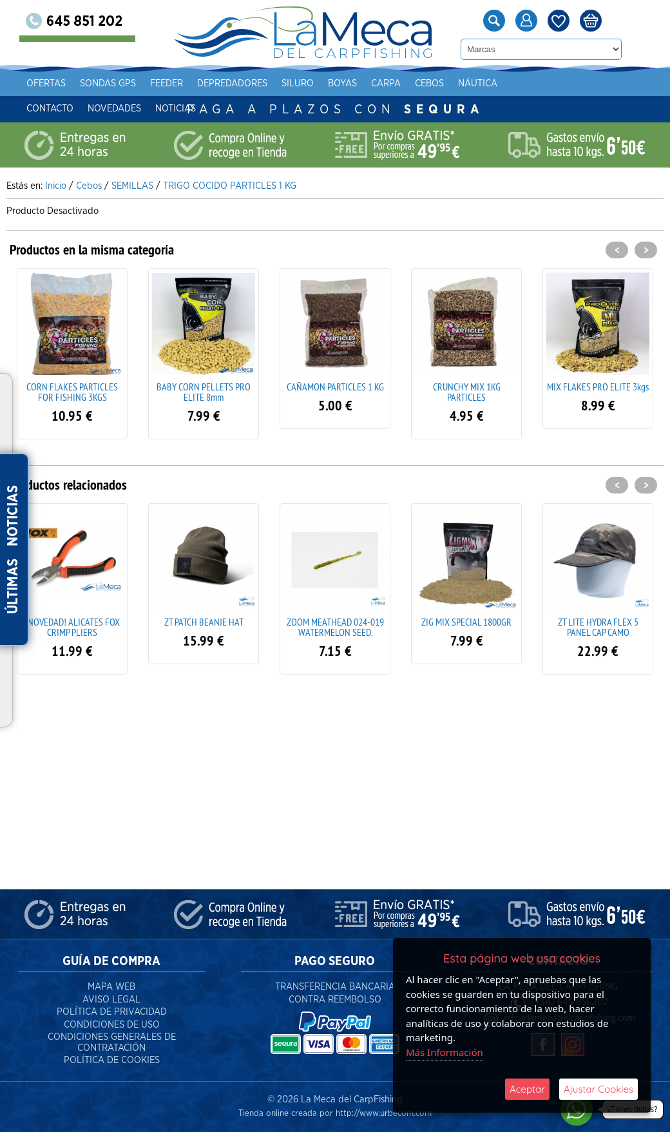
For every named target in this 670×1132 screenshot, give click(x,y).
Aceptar (527, 1089)
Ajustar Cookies (598, 1089)
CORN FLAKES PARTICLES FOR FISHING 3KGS (72, 391)
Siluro (317, 83)
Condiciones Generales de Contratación (112, 1042)
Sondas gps (127, 83)
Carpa (405, 83)
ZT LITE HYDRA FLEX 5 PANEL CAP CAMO (598, 626)
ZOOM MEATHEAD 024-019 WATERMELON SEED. (335, 626)
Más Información (444, 1052)
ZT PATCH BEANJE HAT (204, 621)
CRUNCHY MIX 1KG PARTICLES (467, 391)
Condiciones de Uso (112, 1025)
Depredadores (251, 83)
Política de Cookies (112, 1060)
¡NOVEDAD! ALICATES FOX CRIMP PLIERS (72, 626)
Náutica (497, 83)
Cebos (448, 83)
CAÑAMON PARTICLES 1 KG (335, 386)
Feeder (185, 83)
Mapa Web (111, 987)
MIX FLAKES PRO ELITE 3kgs (598, 386)
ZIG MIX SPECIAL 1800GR (466, 621)
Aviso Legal (111, 999)
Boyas (361, 83)
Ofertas (65, 83)
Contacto (69, 108)
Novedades (133, 108)
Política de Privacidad (112, 1012)
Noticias (195, 108)
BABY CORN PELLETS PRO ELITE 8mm (204, 391)
